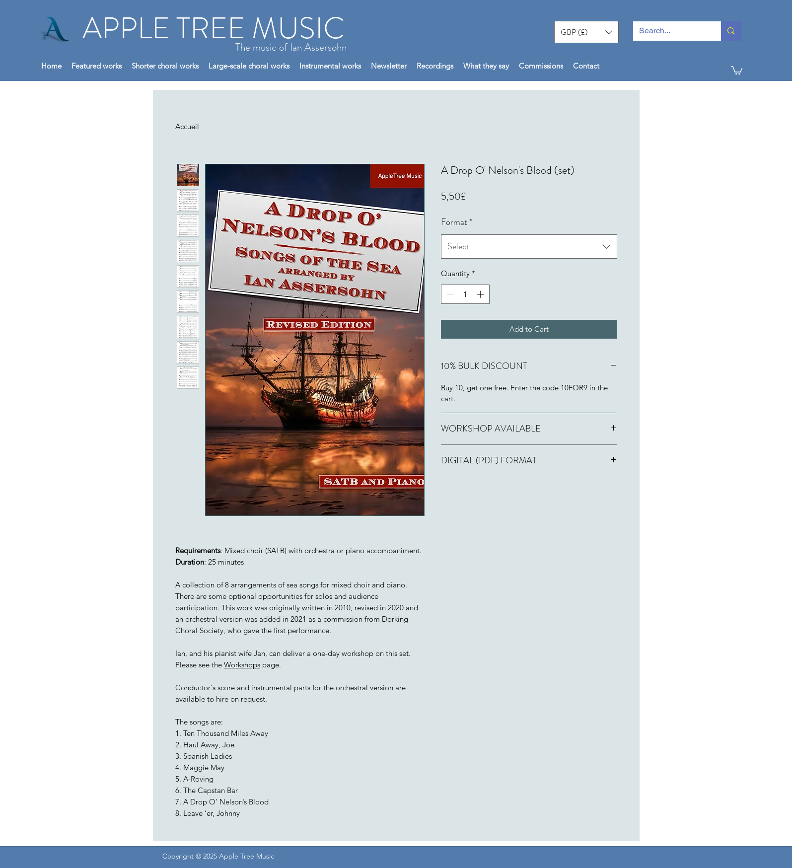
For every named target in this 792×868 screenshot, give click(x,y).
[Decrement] (449, 294)
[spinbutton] (465, 294)
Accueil (187, 126)
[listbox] (586, 32)
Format (456, 222)
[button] (586, 32)
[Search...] (669, 31)
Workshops (242, 664)
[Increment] (481, 294)
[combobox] (529, 246)
